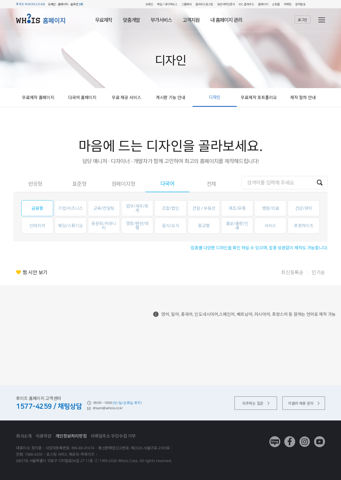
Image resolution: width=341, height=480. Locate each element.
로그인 (302, 19)
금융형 (37, 208)
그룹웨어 (186, 4)
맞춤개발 (131, 20)
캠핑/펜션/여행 (137, 226)
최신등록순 (292, 272)
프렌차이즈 (304, 226)
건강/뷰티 (303, 208)
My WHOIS (313, 4)
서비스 (270, 226)
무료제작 (103, 20)
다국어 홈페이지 (82, 97)
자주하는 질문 (255, 403)
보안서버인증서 (226, 4)
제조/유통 (237, 208)
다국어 (167, 183)
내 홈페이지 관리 (226, 20)
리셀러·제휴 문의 (303, 403)
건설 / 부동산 (204, 208)
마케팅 (287, 4)
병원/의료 (270, 208)
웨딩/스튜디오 (70, 226)
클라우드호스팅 (204, 4)
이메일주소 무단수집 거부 (113, 436)
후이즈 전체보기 (322, 4)
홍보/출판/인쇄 (237, 226)
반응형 (35, 183)
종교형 (204, 226)
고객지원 (191, 20)
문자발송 (300, 4)
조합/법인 (170, 208)
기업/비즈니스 (70, 208)
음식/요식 (170, 226)
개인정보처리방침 (71, 436)
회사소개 (24, 436)
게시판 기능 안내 (170, 97)
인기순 (318, 272)
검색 (320, 182)
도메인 (149, 4)
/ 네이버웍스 (169, 4)
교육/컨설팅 (103, 208)
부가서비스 (161, 20)
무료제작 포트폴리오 (259, 97)
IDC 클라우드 (246, 4)
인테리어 (37, 226)
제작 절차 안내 (303, 97)
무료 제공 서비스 (126, 97)
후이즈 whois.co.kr (30, 4)
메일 (159, 4)
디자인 (215, 97)
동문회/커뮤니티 (103, 226)
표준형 (79, 183)
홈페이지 (263, 4)
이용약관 (43, 436)
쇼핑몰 (276, 4)
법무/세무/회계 (137, 208)
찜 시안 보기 (35, 272)
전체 (211, 183)
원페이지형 (123, 183)
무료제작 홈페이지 (38, 97)
